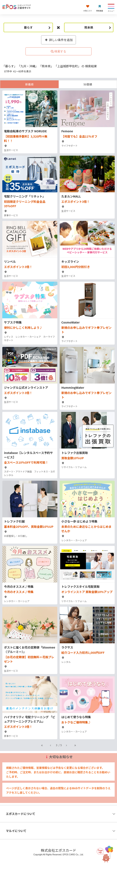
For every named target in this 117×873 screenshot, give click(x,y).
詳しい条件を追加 (58, 40)
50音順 (87, 84)
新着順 (29, 84)
